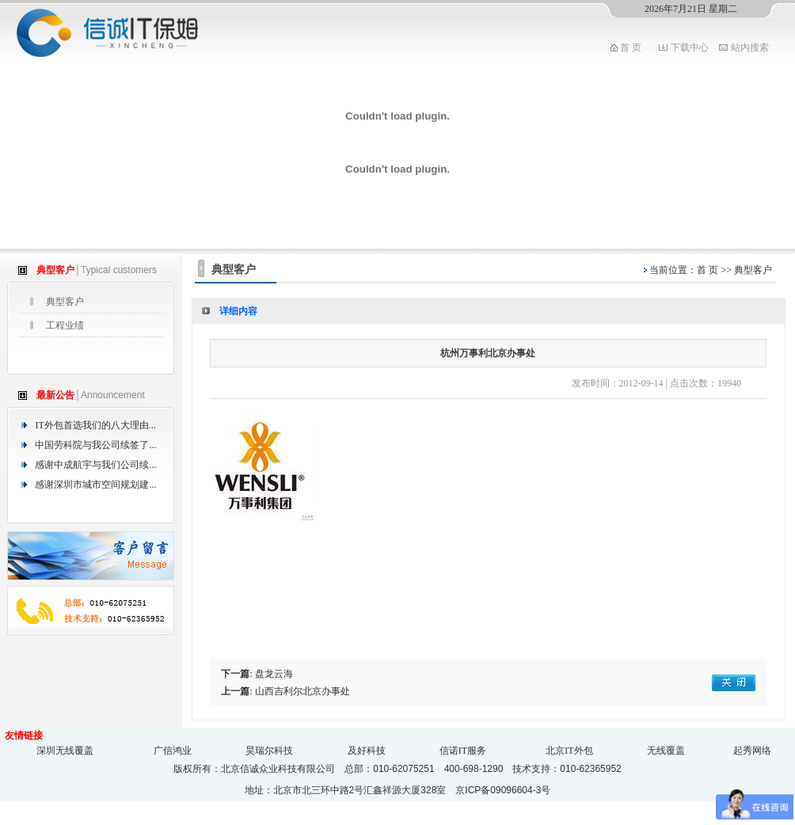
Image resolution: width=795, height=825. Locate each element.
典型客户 (65, 301)
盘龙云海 (274, 673)
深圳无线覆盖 (64, 750)
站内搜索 (750, 47)
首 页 (630, 47)
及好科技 (367, 750)
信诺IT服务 (462, 750)
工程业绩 (65, 325)
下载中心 (690, 47)
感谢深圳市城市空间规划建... (95, 484)
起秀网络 (752, 750)
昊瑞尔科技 (269, 750)
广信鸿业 (173, 750)
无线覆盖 (666, 750)
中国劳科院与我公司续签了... (95, 445)
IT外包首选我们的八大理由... (95, 425)
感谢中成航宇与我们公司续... (95, 464)
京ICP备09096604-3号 (502, 790)
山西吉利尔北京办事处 (302, 691)
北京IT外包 (569, 750)
